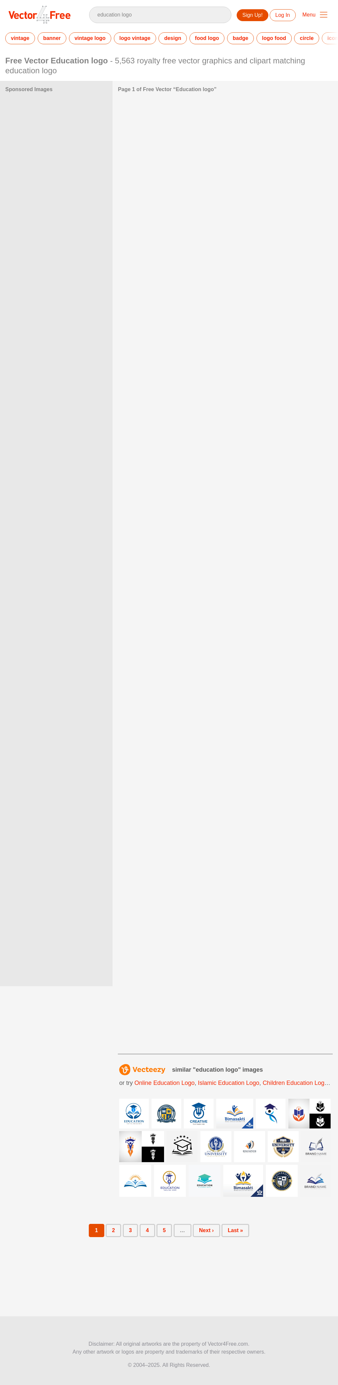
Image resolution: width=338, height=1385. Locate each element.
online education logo (164, 1083)
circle (307, 38)
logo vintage (135, 38)
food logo (207, 38)
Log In (282, 15)
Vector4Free (40, 14)
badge (240, 38)
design (172, 38)
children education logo (295, 1083)
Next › (206, 1230)
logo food (274, 38)
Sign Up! (252, 15)
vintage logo (90, 38)
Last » (235, 1230)
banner (52, 38)
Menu (309, 14)
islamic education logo (228, 1083)
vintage (20, 38)
